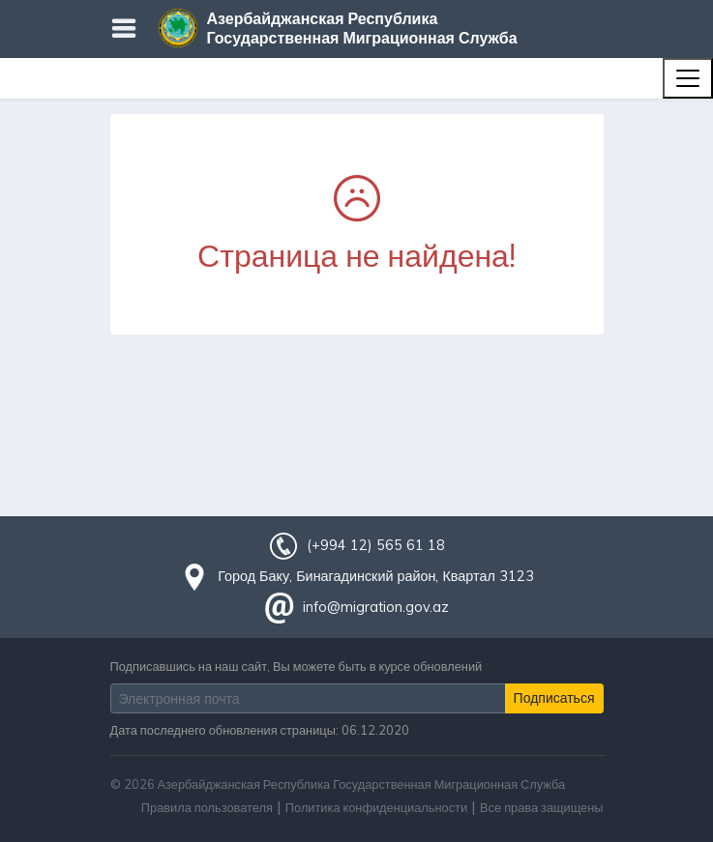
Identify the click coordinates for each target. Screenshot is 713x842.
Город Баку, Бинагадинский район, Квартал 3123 (376, 576)
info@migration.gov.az (376, 607)
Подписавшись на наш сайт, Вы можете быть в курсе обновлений (296, 666)
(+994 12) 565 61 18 (375, 545)
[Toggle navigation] (688, 78)
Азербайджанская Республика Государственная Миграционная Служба (362, 28)
